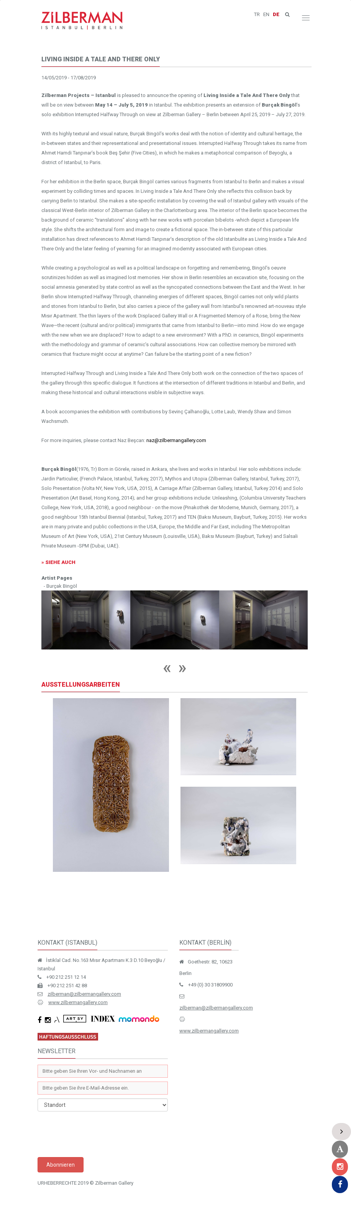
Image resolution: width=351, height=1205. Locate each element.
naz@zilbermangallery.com (176, 440)
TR (257, 14)
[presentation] (96, 1134)
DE (276, 14)
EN (266, 14)
